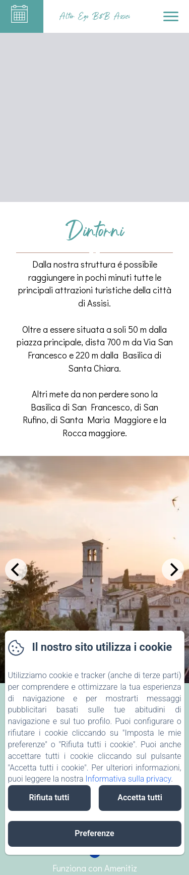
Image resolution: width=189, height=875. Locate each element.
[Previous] (16, 569)
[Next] (173, 569)
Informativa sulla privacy (128, 779)
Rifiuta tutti (49, 797)
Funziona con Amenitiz (94, 868)
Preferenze (94, 833)
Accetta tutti (139, 797)
